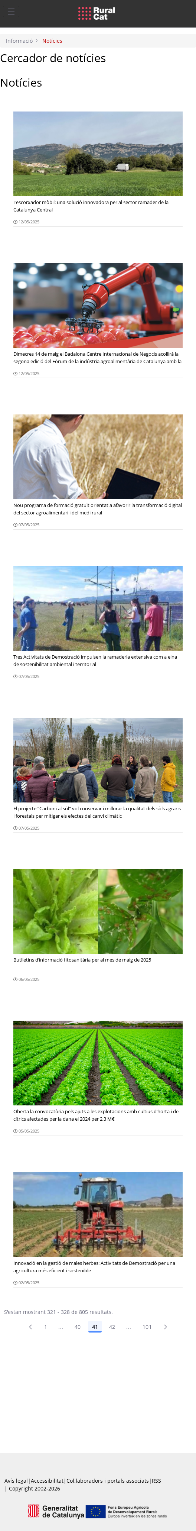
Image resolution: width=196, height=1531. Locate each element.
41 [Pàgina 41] (95, 1326)
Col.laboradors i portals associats (107, 1480)
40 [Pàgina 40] (78, 1326)
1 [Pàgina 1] (45, 1326)
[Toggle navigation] (11, 11)
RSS (156, 1480)
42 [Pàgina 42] (112, 1326)
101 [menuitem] (147, 1326)
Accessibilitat (47, 1480)
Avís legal (16, 1480)
